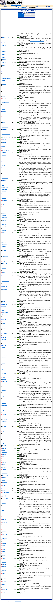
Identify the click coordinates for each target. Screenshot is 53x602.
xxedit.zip (3, 167)
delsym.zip (4, 314)
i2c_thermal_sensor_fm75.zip (7, 104)
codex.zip (3, 464)
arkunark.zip (4, 341)
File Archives (24, 7)
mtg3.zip (3, 417)
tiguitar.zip (4, 98)
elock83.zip (4, 495)
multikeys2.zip (4, 82)
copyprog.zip (4, 161)
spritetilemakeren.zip (5, 148)
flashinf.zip (4, 57)
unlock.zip (4, 319)
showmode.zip (4, 467)
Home (18, 7)
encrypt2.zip (4, 343)
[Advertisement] (26, 24)
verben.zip (4, 220)
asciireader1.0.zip (5, 189)
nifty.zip (3, 556)
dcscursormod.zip (5, 381)
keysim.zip (4, 240)
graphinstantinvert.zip (5, 369)
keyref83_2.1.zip (4, 473)
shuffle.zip (4, 60)
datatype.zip (4, 173)
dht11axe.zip (4, 45)
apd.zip (3, 532)
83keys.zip (4, 454)
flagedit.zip (4, 215)
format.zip (4, 529)
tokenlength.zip (4, 244)
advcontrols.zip (4, 522)
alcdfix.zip (4, 396)
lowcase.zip (4, 564)
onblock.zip (4, 445)
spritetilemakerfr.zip (5, 150)
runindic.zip (4, 578)
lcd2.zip (3, 431)
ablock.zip (4, 460)
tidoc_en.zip (4, 426)
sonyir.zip (3, 275)
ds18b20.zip (4, 51)
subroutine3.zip (4, 289)
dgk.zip (3, 505)
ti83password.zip (5, 443)
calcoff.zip (4, 224)
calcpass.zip (4, 462)
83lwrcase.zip (4, 286)
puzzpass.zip (4, 458)
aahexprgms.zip (4, 419)
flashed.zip (4, 152)
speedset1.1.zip (4, 482)
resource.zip (4, 357)
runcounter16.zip (5, 256)
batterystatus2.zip (5, 178)
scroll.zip (3, 248)
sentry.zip (3, 490)
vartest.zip (4, 370)
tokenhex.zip (4, 228)
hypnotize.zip (4, 534)
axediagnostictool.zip (5, 102)
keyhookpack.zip (5, 410)
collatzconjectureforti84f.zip (6, 78)
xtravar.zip (4, 339)
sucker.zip (4, 519)
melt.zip (3, 551)
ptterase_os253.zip (5, 234)
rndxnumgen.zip (5, 35)
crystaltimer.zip (4, 316)
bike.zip (3, 555)
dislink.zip (4, 403)
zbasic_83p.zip (4, 439)
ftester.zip (3, 456)
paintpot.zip (4, 376)
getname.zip (4, 155)
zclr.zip (3, 571)
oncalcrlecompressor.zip (6, 134)
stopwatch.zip (4, 200)
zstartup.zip (4, 570)
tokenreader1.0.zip (5, 187)
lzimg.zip (3, 65)
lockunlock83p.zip (5, 333)
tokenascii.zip (4, 230)
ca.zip (3, 412)
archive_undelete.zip (5, 281)
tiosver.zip (4, 547)
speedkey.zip (4, 198)
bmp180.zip (4, 49)
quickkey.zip (4, 242)
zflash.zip (3, 549)
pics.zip (3, 363)
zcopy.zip (3, 398)
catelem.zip (4, 80)
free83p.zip (4, 250)
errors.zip (3, 301)
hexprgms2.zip (4, 538)
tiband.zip (3, 96)
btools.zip (3, 584)
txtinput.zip (4, 308)
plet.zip (3, 122)
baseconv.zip (4, 364)
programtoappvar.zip (5, 492)
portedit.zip (4, 213)
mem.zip (3, 592)
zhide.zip (3, 109)
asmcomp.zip (4, 129)
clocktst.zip (4, 59)
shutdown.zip (4, 589)
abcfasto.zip (4, 433)
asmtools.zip (4, 306)
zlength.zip (4, 503)
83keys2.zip (4, 448)
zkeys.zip (3, 558)
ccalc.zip (3, 573)
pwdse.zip (4, 390)
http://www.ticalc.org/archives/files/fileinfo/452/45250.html (37, 41)
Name (3, 26)
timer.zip (3, 545)
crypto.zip (3, 329)
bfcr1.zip (3, 261)
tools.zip (3, 485)
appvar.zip (4, 345)
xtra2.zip (3, 165)
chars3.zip (4, 337)
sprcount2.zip (4, 452)
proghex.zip (4, 226)
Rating (18, 26)
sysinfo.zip (4, 524)
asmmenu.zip (4, 304)
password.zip (4, 488)
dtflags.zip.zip (4, 193)
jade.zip (3, 66)
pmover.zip (4, 379)
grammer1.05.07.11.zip (5, 137)
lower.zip (3, 480)
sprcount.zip (4, 562)
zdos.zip (3, 539)
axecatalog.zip (4, 191)
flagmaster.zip (4, 270)
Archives (21, 7)
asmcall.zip (4, 180)
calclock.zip (4, 335)
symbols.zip (4, 268)
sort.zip (3, 450)
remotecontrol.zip (5, 498)
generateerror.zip (5, 312)
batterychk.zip (4, 263)
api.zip (3, 310)
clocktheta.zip (4, 321)
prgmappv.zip (4, 71)
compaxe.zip (4, 85)
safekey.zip (4, 543)
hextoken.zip (4, 204)
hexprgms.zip (4, 553)
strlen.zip (3, 146)
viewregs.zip (4, 246)
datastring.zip (4, 217)
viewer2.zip (4, 477)
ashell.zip (3, 54)
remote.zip (4, 531)
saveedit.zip (4, 91)
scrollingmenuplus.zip (5, 37)
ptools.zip (3, 516)
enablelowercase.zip (5, 377)
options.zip (4, 373)
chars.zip (3, 347)
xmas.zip (3, 299)
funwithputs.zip (4, 355)
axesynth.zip (4, 142)
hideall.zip (4, 323)
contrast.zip (4, 328)
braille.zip (3, 206)
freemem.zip (4, 581)
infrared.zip (4, 272)
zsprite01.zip (4, 469)
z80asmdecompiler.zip (5, 62)
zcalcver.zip (4, 414)
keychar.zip (4, 232)
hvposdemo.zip (4, 421)
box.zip (3, 116)
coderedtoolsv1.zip (5, 475)
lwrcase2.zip (4, 579)
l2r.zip (3, 185)
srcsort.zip (4, 84)
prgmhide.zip (4, 42)
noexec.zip (4, 349)
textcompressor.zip (5, 127)
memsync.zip (4, 384)
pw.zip (3, 510)
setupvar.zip (4, 111)
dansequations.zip (5, 496)
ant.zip (3, 446)
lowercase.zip (4, 566)
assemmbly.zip (4, 405)
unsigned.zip (4, 139)
